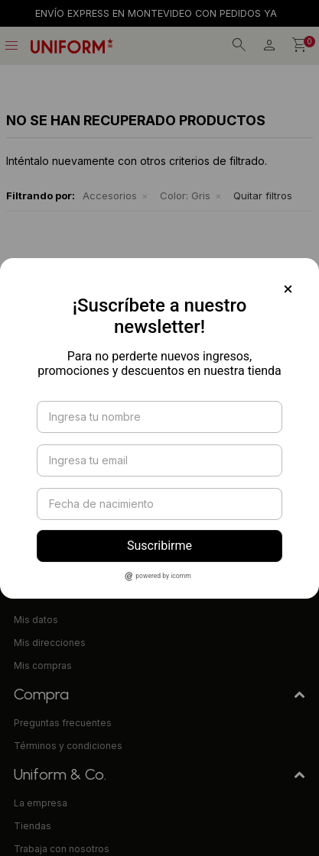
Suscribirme (159, 545)
